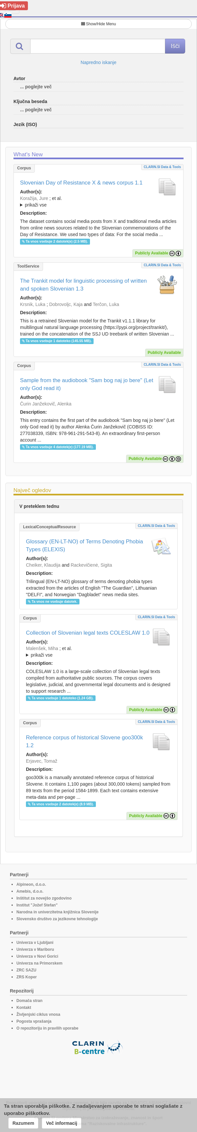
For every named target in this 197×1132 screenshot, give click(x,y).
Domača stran (29, 1000)
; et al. (98, 202)
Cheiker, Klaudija (43, 565)
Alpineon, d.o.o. (31, 884)
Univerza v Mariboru (35, 949)
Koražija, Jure (34, 198)
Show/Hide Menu (98, 24)
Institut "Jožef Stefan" (36, 905)
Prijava (12, 6)
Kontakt (23, 1007)
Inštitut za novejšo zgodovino (44, 898)
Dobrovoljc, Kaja (66, 304)
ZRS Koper (26, 977)
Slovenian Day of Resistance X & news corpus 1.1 (81, 183)
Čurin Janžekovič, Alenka (45, 403)
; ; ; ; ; (98, 651)
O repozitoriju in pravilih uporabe (47, 1028)
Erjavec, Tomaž (41, 761)
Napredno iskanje (99, 62)
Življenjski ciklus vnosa (38, 1014)
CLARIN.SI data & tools (162, 167)
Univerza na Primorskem (39, 963)
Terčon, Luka (106, 304)
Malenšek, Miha (42, 648)
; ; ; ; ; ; (98, 201)
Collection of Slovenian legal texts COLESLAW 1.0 (87, 633)
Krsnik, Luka (32, 304)
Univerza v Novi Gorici (37, 956)
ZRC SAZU (26, 970)
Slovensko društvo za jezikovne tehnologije (57, 919)
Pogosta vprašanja (34, 1021)
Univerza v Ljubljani (35, 942)
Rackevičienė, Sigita (91, 565)
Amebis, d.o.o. (29, 891)
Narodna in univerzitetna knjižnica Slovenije (57, 912)
